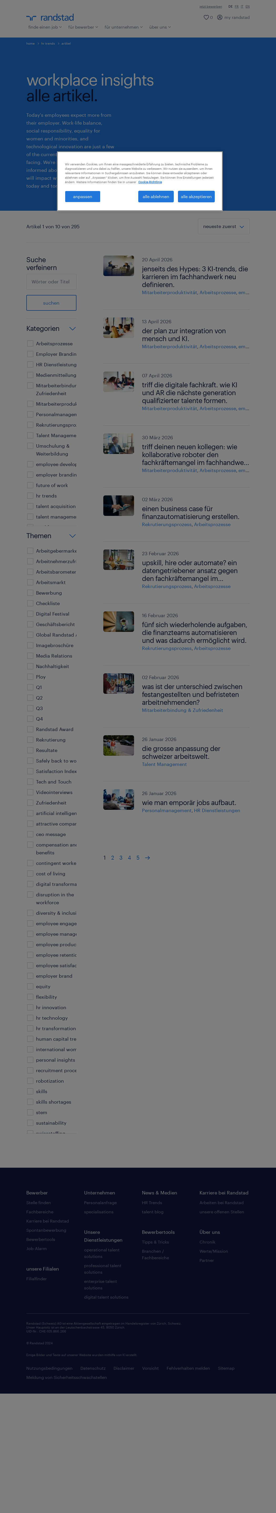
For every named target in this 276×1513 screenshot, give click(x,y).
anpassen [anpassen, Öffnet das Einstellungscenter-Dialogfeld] (82, 196)
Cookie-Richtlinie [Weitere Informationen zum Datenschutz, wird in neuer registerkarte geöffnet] (150, 182)
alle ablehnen (156, 196)
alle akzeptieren (196, 196)
